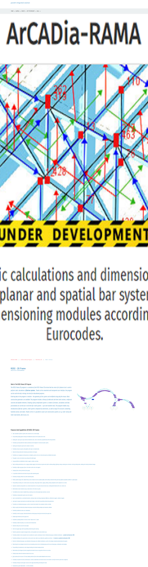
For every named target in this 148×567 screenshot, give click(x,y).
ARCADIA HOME (14, 357)
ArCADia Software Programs (26, 357)
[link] (106, 381)
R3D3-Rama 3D (39, 357)
